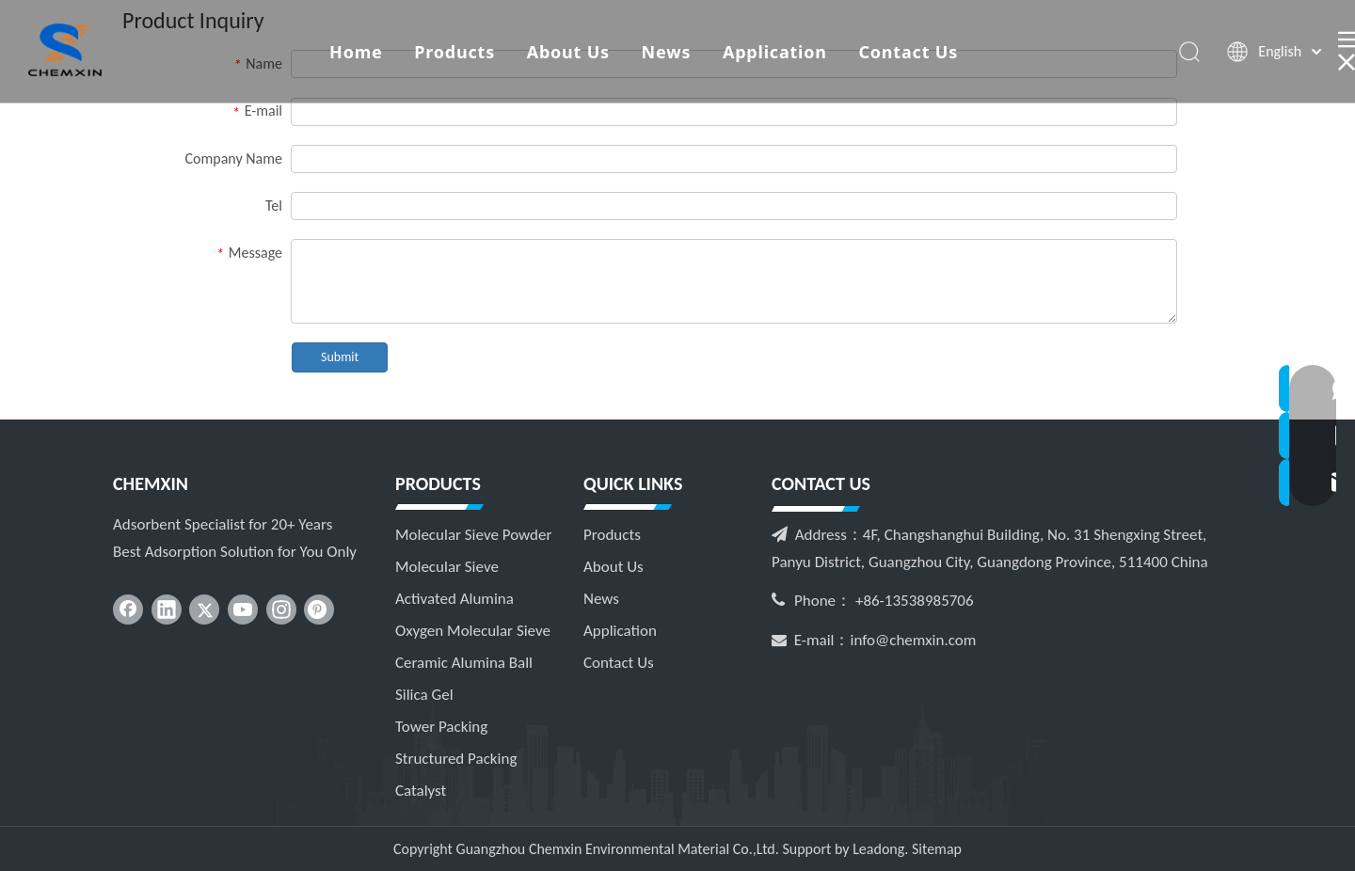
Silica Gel (424, 695)
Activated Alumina (454, 599)
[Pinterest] (319, 609)
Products (454, 51)
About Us (568, 51)
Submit (340, 357)
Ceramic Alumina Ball (464, 663)
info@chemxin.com (914, 640)
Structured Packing (456, 758)
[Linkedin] (166, 609)
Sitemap (937, 849)
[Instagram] (281, 609)
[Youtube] (243, 609)
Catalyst (420, 790)
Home (356, 51)
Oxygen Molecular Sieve (472, 631)
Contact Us (909, 51)
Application (775, 51)
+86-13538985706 (914, 600)
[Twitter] (204, 609)
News (667, 51)
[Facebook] (128, 609)
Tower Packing (441, 726)
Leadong (878, 849)
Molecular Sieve (447, 567)
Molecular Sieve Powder (473, 535)
